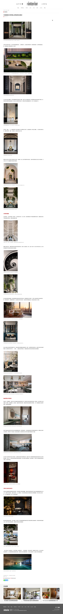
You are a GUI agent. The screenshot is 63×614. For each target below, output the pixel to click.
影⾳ (37, 7)
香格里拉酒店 (14, 578)
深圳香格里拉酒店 (7, 578)
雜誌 (18, 7)
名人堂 (41, 7)
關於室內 (5, 606)
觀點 (45, 7)
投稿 (8, 606)
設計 (30, 7)
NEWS (27, 7)
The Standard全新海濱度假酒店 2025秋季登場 (51, 600)
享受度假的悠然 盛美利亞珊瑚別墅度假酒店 (31, 600)
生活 (34, 7)
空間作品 (22, 7)
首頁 (4, 10)
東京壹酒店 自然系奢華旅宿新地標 (11, 600)
